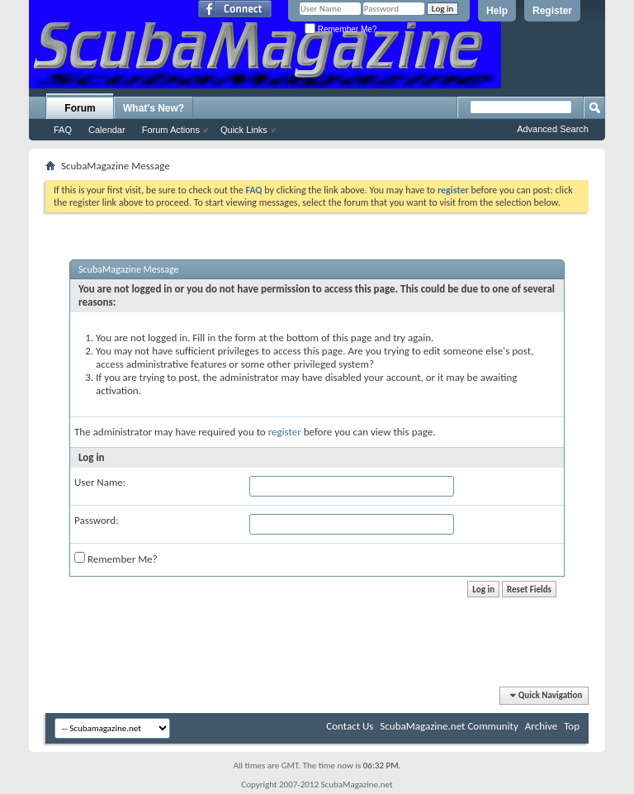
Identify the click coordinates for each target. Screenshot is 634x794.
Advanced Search (553, 129)
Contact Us (349, 726)
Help (497, 11)
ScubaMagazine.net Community (449, 726)
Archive (541, 726)
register (284, 432)
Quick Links (243, 130)
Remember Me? (340, 29)
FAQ (63, 130)
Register (552, 11)
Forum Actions (171, 130)
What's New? (153, 108)
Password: (96, 520)
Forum (79, 108)
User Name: (99, 482)
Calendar (106, 130)
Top (572, 726)
